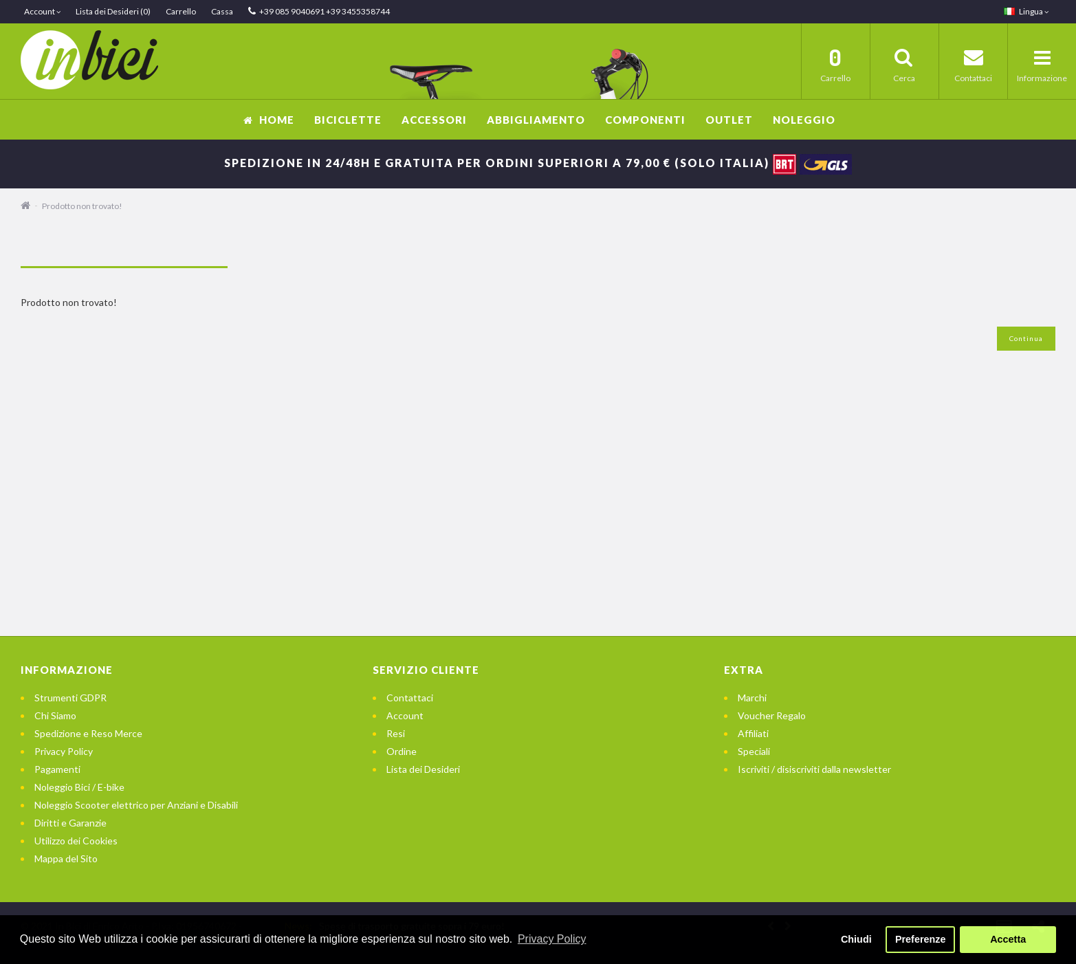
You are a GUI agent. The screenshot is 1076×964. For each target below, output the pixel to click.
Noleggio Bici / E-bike (79, 787)
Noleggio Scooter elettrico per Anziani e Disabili (136, 805)
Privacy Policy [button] (552, 939)
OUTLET (729, 119)
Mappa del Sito (66, 858)
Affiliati (753, 733)
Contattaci (409, 697)
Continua (1026, 338)
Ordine (401, 751)
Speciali (754, 751)
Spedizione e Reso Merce (88, 733)
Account (405, 715)
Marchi (752, 697)
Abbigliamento (536, 119)
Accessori (434, 119)
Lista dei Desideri (423, 769)
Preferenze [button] (920, 939)
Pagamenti (57, 769)
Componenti (645, 119)
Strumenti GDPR (70, 697)
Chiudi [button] (856, 939)
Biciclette (348, 119)
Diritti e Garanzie (70, 823)
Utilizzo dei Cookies (76, 840)
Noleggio (804, 119)
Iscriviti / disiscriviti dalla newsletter (814, 769)
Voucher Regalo (772, 715)
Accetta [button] (1008, 939)
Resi (395, 733)
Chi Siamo (55, 715)
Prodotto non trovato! (82, 206)
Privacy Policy (63, 751)
